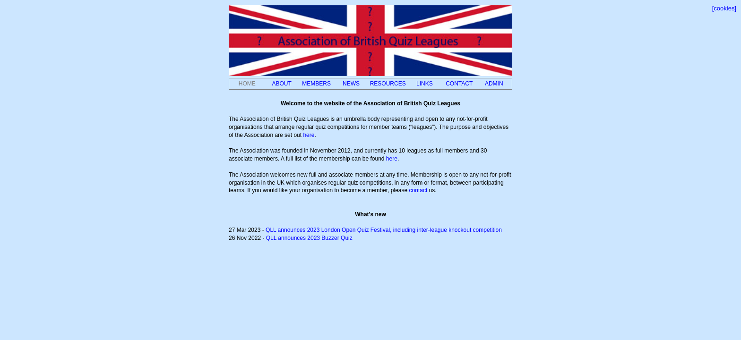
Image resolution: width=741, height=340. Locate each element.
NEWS (351, 83)
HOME (247, 83)
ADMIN (494, 83)
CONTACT (459, 83)
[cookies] (724, 8)
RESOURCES (388, 83)
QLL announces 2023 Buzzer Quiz (309, 238)
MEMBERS (316, 83)
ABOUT (281, 83)
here (308, 135)
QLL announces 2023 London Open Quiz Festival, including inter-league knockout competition (384, 230)
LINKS (424, 83)
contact (418, 190)
